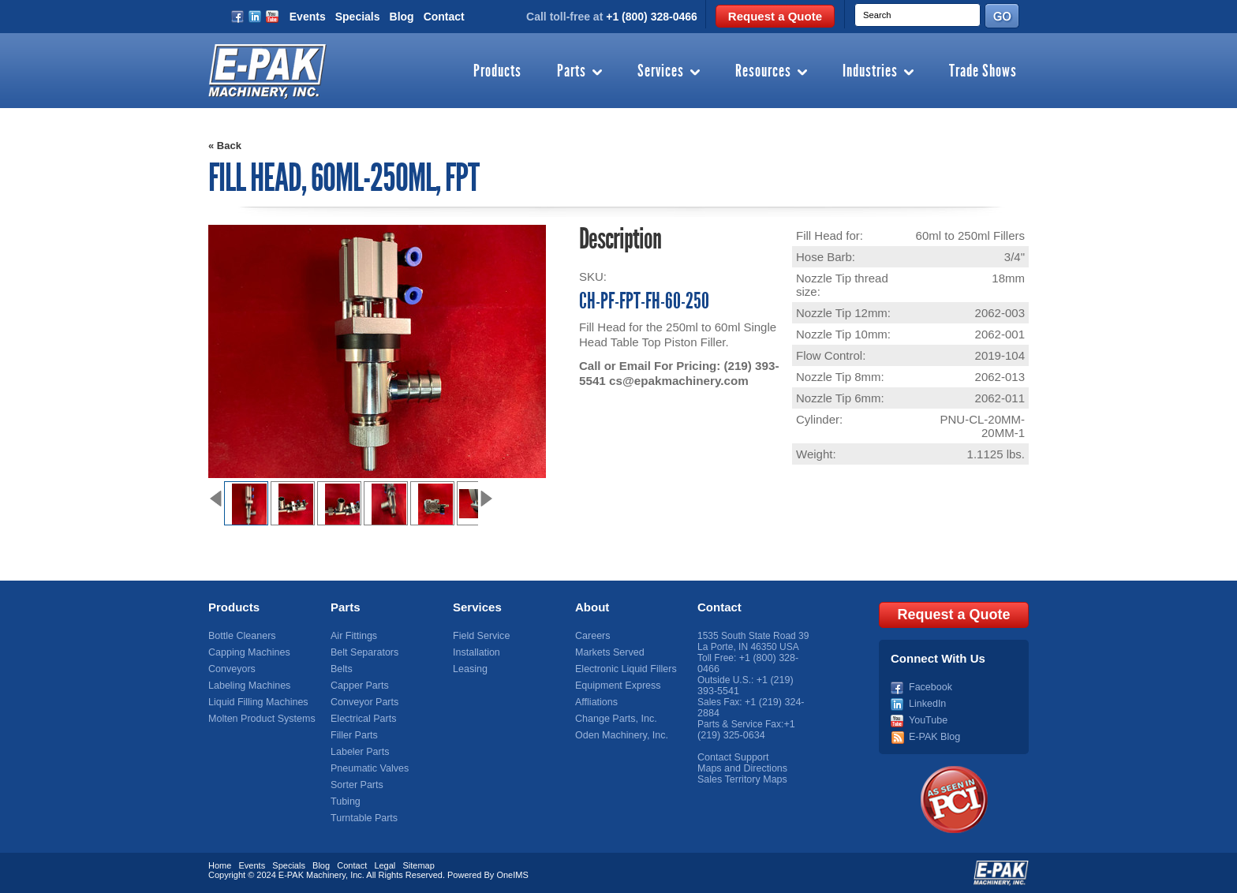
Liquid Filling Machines (256, 702)
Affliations (595, 702)
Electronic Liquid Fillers (623, 668)
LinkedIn (926, 702)
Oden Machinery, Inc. (619, 735)
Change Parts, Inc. (614, 718)
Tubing (345, 801)
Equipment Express (616, 685)
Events (308, 16)
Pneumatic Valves (368, 768)
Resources (763, 71)
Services (660, 71)
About (592, 607)
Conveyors (230, 668)
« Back (224, 145)
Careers (592, 635)
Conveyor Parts (363, 702)
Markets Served (608, 652)
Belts (341, 668)
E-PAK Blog (933, 735)
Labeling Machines (247, 685)
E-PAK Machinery (312, 873)
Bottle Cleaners (240, 635)
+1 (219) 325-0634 (745, 730)
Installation (475, 652)
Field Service (480, 635)
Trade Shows (983, 71)
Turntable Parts (363, 818)
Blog (402, 16)
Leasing (469, 668)
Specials (357, 16)
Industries (870, 71)
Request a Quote (775, 16)
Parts (571, 71)
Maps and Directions (740, 768)
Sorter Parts (356, 784)
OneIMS (512, 873)
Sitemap (418, 864)
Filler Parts (353, 735)
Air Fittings (353, 635)
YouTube (927, 718)
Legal (384, 864)
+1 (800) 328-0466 (651, 16)
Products (497, 71)
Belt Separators (363, 652)
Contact (444, 16)
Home (219, 864)
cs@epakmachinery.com (677, 380)
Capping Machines (247, 652)
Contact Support (731, 757)
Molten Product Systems (259, 718)
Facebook (930, 685)
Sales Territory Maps (740, 779)
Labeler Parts (359, 751)
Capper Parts (359, 685)
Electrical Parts (362, 718)
